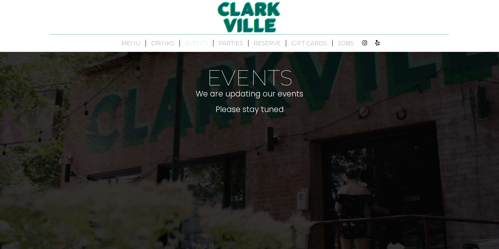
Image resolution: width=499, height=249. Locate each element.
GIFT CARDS (309, 43)
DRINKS (162, 43)
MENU (130, 43)
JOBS (346, 43)
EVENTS (196, 43)
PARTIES (231, 43)
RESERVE (267, 43)
